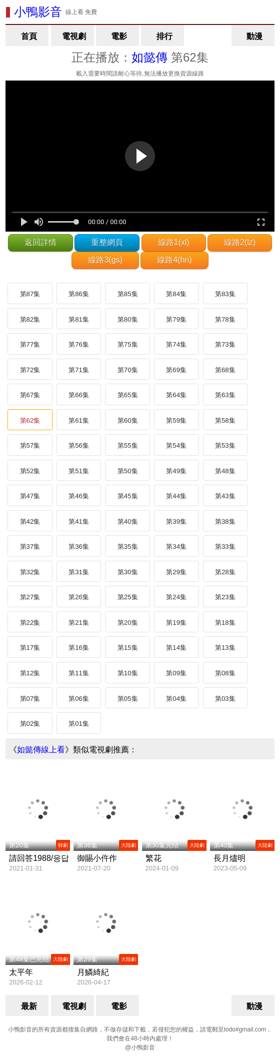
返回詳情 (40, 242)
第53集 (225, 445)
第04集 (176, 698)
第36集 (78, 546)
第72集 (30, 370)
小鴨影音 (38, 12)
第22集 (30, 622)
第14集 (176, 647)
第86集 (78, 294)
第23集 (225, 597)
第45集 (128, 496)
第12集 (30, 673)
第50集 (128, 471)
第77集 (30, 344)
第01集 (78, 723)
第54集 (176, 445)
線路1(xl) (174, 242)
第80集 (128, 319)
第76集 (78, 344)
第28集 (225, 572)
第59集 (176, 420)
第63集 (225, 395)
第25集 (128, 597)
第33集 (225, 546)
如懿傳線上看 (41, 749)
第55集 (128, 445)
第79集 (176, 319)
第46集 (78, 496)
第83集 (225, 294)
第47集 (30, 496)
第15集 (128, 647)
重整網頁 (107, 242)
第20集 (128, 622)
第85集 (128, 294)
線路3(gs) (105, 260)
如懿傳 (150, 57)
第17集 (30, 647)
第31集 (78, 572)
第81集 (78, 319)
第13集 (225, 647)
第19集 (176, 622)
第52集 (30, 471)
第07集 (30, 698)
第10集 (128, 673)
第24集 (176, 597)
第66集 (78, 395)
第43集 (225, 496)
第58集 (225, 420)
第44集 (176, 496)
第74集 (176, 344)
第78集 (225, 319)
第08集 (225, 673)
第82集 (30, 319)
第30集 (128, 572)
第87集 (30, 294)
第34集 (176, 546)
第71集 (78, 370)
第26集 (78, 597)
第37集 (30, 546)
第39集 (176, 521)
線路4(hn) (174, 260)
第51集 (78, 471)
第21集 (78, 622)
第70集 (128, 370)
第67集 (30, 395)
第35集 (128, 546)
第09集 (176, 673)
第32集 (30, 572)
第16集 (78, 647)
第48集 (225, 471)
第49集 (176, 471)
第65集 (128, 395)
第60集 (128, 420)
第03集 (225, 698)
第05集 (128, 698)
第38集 (225, 521)
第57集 (30, 445)
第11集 (78, 673)
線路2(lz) (240, 242)
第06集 (78, 698)
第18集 (225, 622)
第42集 (30, 521)
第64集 (176, 395)
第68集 (225, 370)
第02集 (30, 723)
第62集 (30, 420)
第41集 (78, 521)
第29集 (176, 572)
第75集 (128, 344)
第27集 (30, 597)
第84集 (176, 294)
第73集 (225, 344)
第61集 (78, 420)
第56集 (78, 445)
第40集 (128, 521)
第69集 (176, 370)
